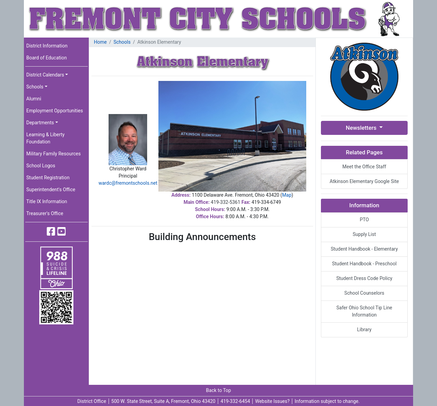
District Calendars (45, 75)
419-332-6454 (235, 401)
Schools (34, 86)
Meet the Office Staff (364, 166)
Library (364, 329)
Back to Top (218, 390)
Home (100, 42)
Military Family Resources (53, 153)
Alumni (33, 98)
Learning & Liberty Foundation (45, 138)
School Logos (40, 165)
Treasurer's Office (44, 213)
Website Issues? (272, 401)
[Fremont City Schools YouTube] (61, 231)
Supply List (364, 234)
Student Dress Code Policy (364, 278)
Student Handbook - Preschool (364, 263)
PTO (364, 219)
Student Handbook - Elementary (364, 249)
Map (287, 195)
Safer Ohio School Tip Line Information (364, 311)
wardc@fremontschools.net (127, 183)
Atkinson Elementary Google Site (364, 181)
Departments (40, 122)
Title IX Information (46, 201)
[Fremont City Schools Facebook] (51, 231)
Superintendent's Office (50, 189)
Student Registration (48, 177)
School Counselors (364, 293)
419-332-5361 (225, 202)
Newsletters (362, 127)
